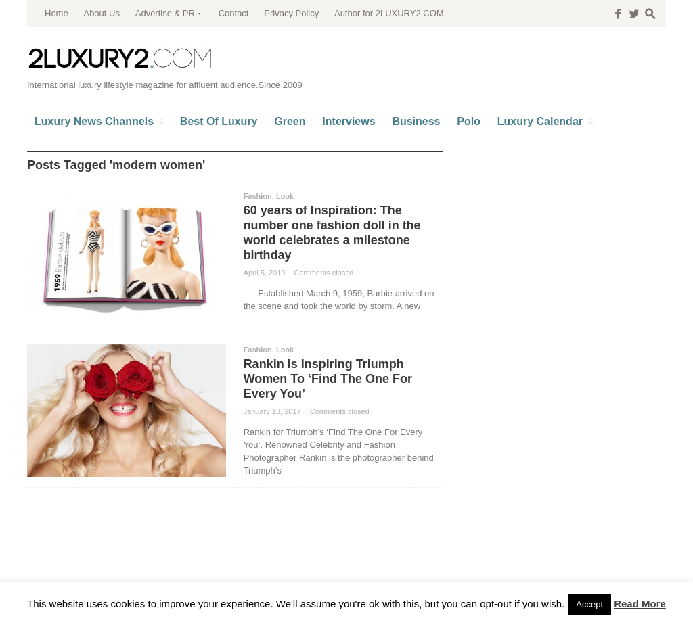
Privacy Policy (291, 13)
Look (285, 196)
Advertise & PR (165, 13)
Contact (234, 13)
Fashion (258, 196)
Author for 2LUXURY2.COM (389, 13)
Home (56, 13)
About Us (101, 13)
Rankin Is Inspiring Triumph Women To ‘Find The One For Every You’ (328, 378)
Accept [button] (589, 604)
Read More (640, 603)
